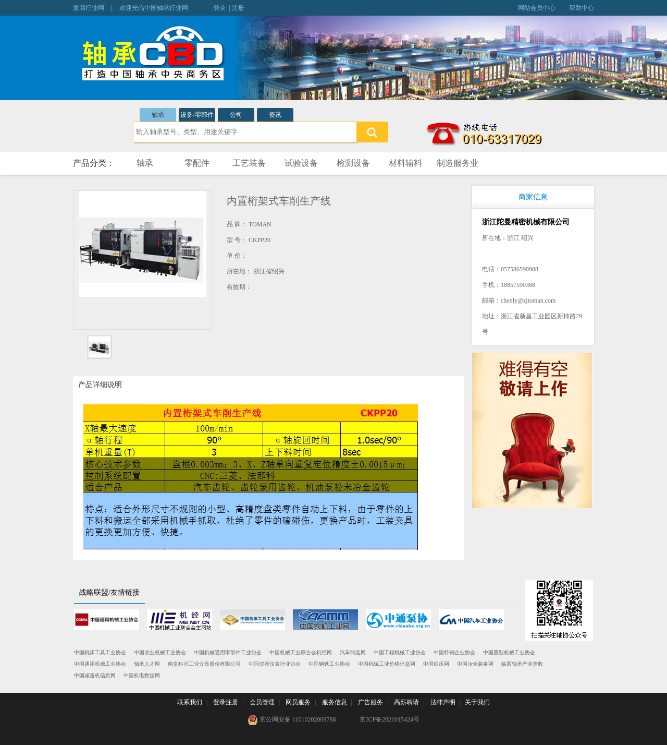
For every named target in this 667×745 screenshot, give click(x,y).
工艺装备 (249, 163)
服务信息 (334, 702)
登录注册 (225, 702)
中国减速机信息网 (95, 675)
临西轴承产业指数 (522, 664)
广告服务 (370, 702)
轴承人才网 (147, 664)
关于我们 (477, 702)
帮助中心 (581, 7)
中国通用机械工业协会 (100, 664)
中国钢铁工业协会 (329, 664)
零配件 (196, 163)
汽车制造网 (353, 652)
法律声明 (442, 702)
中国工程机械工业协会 (400, 652)
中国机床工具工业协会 (100, 652)
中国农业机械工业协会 (160, 652)
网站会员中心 (536, 7)
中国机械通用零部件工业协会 (228, 652)
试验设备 (301, 163)
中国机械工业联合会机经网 (300, 652)
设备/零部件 (196, 114)
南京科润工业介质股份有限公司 (204, 664)
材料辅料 (405, 163)
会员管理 (262, 702)
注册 (238, 7)
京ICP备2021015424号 (389, 719)
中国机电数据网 (141, 675)
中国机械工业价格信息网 (386, 664)
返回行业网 (88, 7)
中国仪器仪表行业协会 (275, 664)
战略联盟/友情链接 (109, 592)
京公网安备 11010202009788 (292, 720)
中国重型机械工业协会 (509, 652)
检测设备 (353, 163)
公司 (236, 114)
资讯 (275, 114)
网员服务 (298, 702)
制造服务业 (457, 163)
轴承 (158, 114)
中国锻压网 (436, 664)
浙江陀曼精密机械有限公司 (526, 222)
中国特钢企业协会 (454, 652)
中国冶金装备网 (475, 664)
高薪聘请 (406, 702)
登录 (219, 7)
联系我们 (189, 702)
